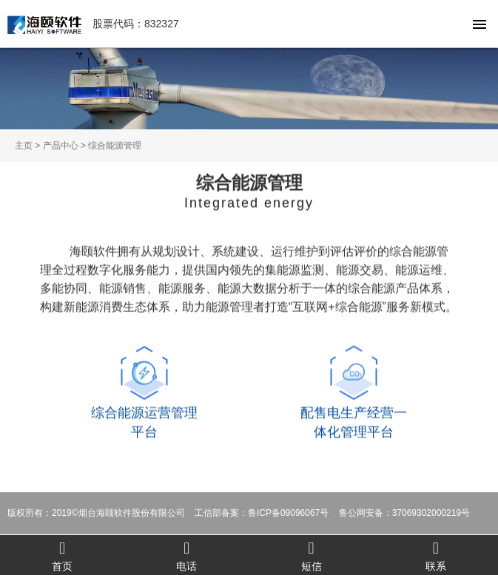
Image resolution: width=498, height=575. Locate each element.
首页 (62, 555)
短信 (311, 555)
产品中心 (60, 145)
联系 (436, 555)
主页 (24, 145)
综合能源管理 (114, 145)
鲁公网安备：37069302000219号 (404, 513)
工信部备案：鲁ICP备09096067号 (262, 513)
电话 (186, 555)
